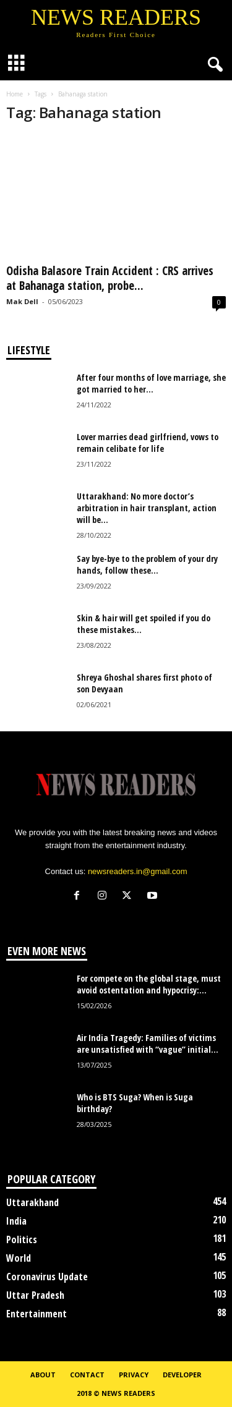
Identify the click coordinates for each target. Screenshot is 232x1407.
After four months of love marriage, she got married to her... (151, 383)
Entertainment (36, 1313)
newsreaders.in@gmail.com (137, 871)
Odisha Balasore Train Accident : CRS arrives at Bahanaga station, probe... (109, 278)
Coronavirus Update (47, 1276)
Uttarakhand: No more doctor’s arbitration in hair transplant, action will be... (147, 507)
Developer (182, 1374)
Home (14, 94)
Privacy (133, 1374)
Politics (21, 1239)
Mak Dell (22, 301)
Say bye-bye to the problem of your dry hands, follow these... (147, 564)
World (18, 1258)
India (16, 1221)
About (43, 1374)
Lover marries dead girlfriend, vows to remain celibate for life (147, 442)
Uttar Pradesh (35, 1295)
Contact (87, 1374)
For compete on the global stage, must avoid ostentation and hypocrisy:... (149, 984)
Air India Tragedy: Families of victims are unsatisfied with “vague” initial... (147, 1043)
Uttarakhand (32, 1202)
